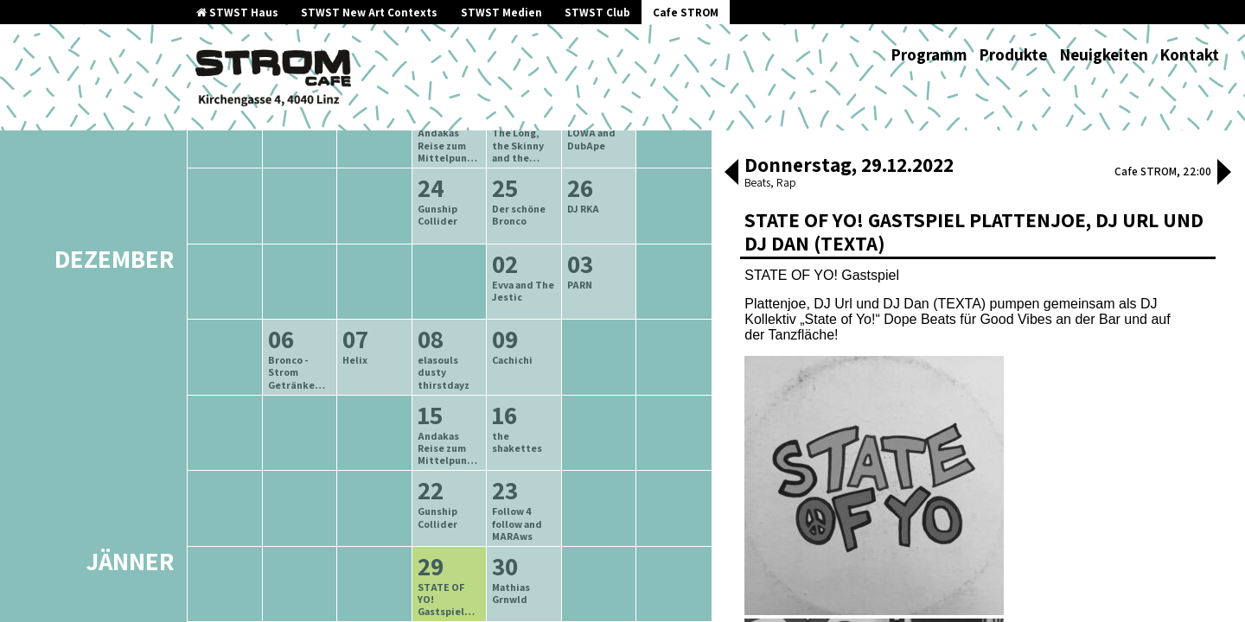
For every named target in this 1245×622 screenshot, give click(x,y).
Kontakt (1189, 54)
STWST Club (597, 12)
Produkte (1013, 54)
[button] (731, 174)
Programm (929, 54)
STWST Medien (501, 12)
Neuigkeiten (1103, 54)
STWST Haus (237, 12)
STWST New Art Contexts (369, 12)
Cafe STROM (685, 12)
